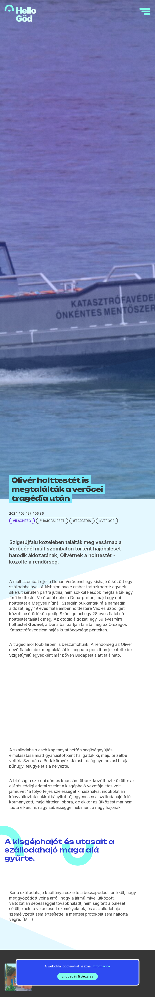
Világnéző (22, 521)
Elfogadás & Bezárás (77, 976)
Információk (102, 966)
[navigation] (144, 11)
